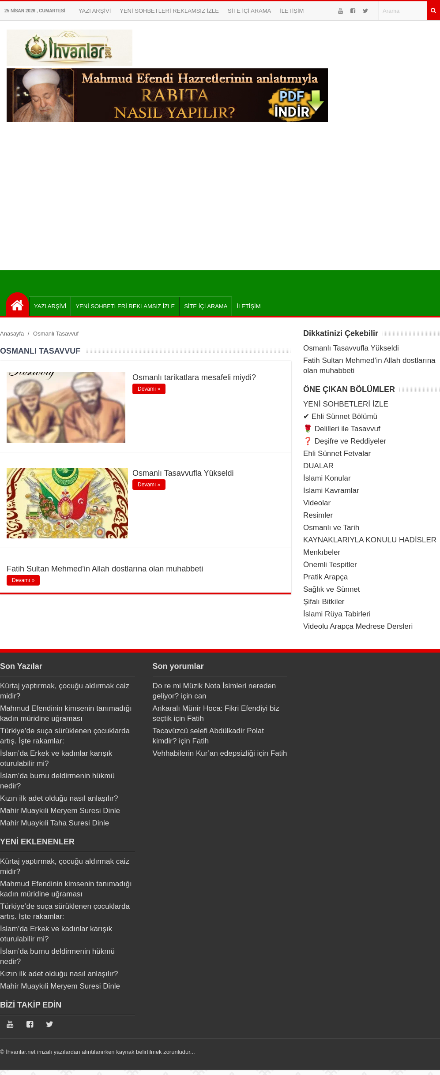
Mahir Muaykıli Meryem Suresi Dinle (60, 810)
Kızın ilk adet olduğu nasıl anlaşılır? (59, 798)
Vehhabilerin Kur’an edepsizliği (204, 753)
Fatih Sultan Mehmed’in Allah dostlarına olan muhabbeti (105, 568)
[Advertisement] (220, 204)
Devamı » (149, 389)
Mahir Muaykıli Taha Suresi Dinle (54, 823)
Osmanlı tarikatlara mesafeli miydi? (194, 377)
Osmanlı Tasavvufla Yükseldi (182, 473)
